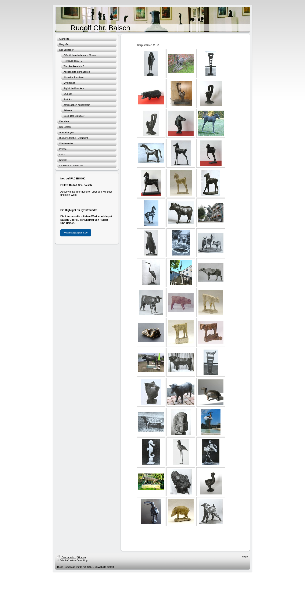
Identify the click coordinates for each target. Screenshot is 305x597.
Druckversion (66, 557)
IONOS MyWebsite (96, 567)
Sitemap (81, 557)
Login (245, 556)
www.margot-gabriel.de (76, 232)
